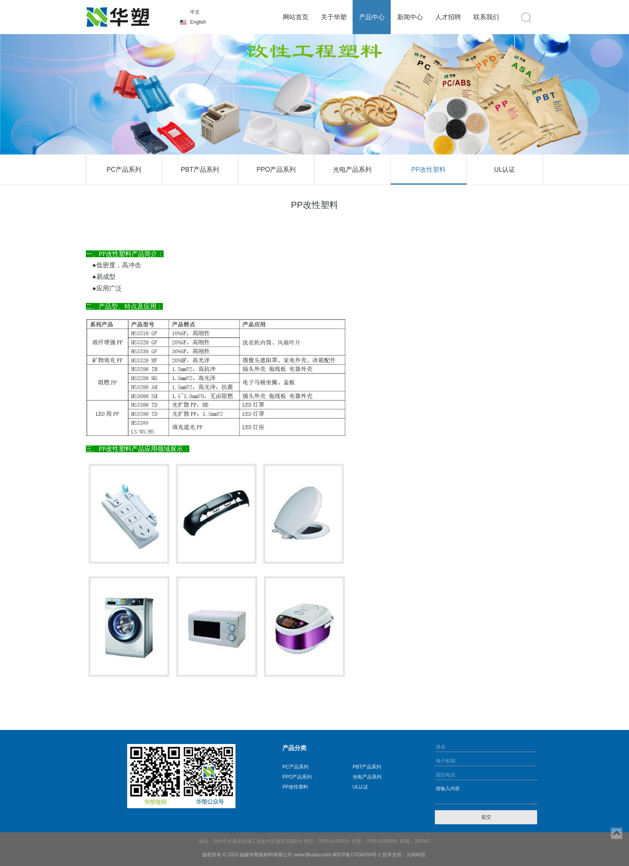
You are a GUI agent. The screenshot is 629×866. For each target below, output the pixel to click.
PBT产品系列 (200, 169)
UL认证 (504, 169)
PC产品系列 (124, 169)
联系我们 (486, 17)
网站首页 (295, 17)
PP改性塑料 (428, 169)
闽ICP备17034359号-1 (357, 855)
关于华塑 (334, 17)
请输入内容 (486, 794)
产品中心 (372, 17)
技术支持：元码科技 (404, 855)
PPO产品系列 (276, 169)
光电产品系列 (352, 169)
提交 (486, 817)
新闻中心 (410, 17)
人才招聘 (448, 17)
